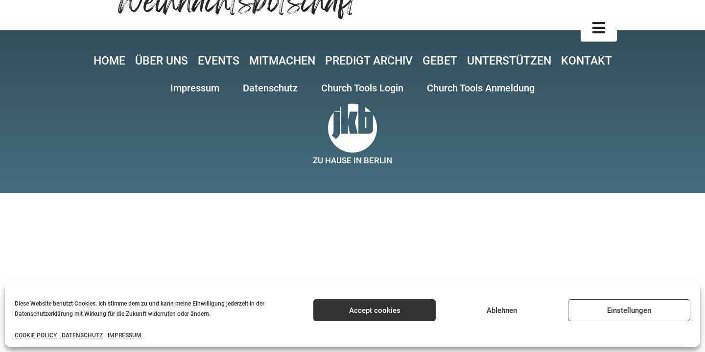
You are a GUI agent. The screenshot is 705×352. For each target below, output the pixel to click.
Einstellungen (629, 310)
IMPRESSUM (124, 335)
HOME (109, 60)
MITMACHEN (282, 60)
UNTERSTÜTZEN (509, 60)
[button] (599, 28)
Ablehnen (502, 310)
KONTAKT (586, 60)
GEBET (440, 60)
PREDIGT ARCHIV (369, 60)
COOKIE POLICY (36, 335)
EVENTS (218, 60)
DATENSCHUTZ (82, 335)
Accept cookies (374, 310)
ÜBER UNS (161, 60)
